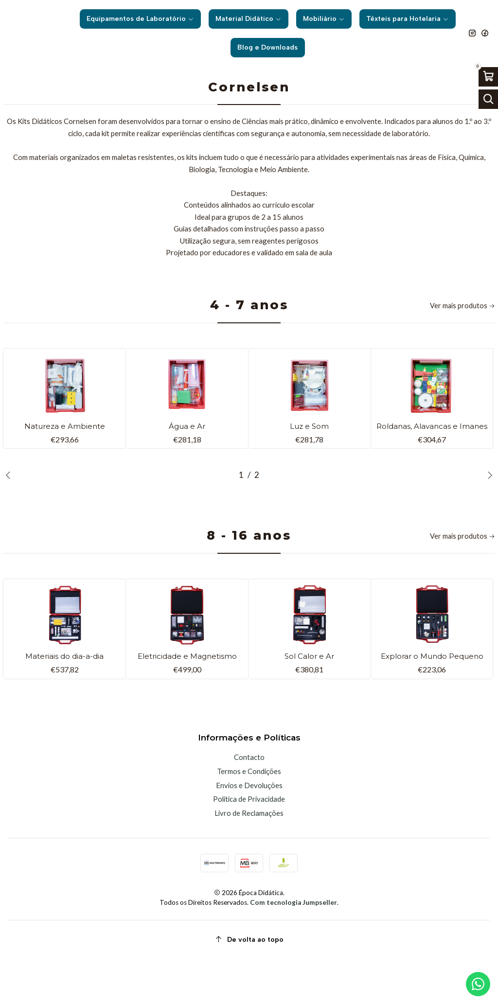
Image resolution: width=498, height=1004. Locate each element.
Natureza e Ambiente (65, 444)
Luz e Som (309, 444)
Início (153, 77)
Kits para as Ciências (273, 77)
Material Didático (202, 77)
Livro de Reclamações (249, 857)
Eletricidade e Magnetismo (187, 695)
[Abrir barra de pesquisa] (488, 99)
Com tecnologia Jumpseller (293, 947)
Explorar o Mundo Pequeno (432, 695)
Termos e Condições (249, 815)
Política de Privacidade (249, 844)
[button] (241, 505)
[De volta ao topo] (249, 985)
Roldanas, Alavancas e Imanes (431, 450)
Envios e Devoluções (249, 830)
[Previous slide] (10, 505)
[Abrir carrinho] (488, 77)
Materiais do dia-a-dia (65, 689)
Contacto (249, 802)
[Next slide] (487, 505)
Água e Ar (187, 444)
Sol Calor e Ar (309, 689)
